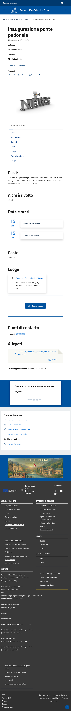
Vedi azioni (24, 66)
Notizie (42, 540)
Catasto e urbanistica (47, 523)
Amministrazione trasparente (15, 672)
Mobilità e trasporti (46, 530)
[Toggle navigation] (4, 10)
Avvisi (42, 548)
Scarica (52, 359)
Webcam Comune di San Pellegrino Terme (17, 667)
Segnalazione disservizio (48, 577)
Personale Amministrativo (14, 524)
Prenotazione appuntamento (50, 573)
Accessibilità (6, 698)
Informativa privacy (12, 676)
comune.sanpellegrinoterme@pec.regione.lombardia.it (21, 595)
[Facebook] (56, 491)
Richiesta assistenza (47, 585)
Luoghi (42, 558)
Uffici (7, 513)
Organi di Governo (11, 505)
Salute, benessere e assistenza (16, 556)
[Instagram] (56, 494)
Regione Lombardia (10, 3)
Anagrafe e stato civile (48, 505)
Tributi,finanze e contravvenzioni (17, 548)
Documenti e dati (11, 528)
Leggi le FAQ (44, 581)
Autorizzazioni (10, 559)
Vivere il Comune (16, 19)
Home (5, 19)
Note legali (9, 680)
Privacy (4, 701)
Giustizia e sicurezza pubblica (15, 544)
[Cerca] (66, 10)
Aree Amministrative (12, 509)
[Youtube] (61, 491)
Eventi (27, 19)
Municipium (56, 698)
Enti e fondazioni (11, 517)
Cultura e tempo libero (48, 509)
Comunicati (44, 544)
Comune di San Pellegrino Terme (29, 278)
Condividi (13, 66)
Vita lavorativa (45, 513)
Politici (7, 521)
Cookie (4, 704)
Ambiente (8, 552)
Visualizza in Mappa (35, 306)
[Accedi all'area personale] (62, 3)
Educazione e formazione (14, 540)
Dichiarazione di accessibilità (15, 684)
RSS (3, 695)
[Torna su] (67, 707)
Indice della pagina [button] (18, 125)
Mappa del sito (7, 707)
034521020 (20, 334)
